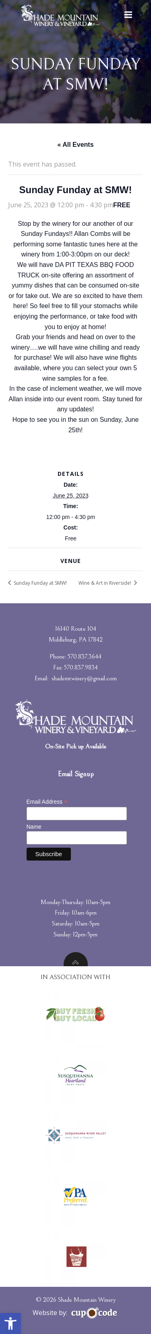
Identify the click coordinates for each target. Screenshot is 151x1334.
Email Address (47, 802)
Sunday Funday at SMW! (39, 582)
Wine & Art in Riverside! (105, 582)
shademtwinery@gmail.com (84, 678)
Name (34, 826)
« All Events (75, 144)
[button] (10, 1323)
